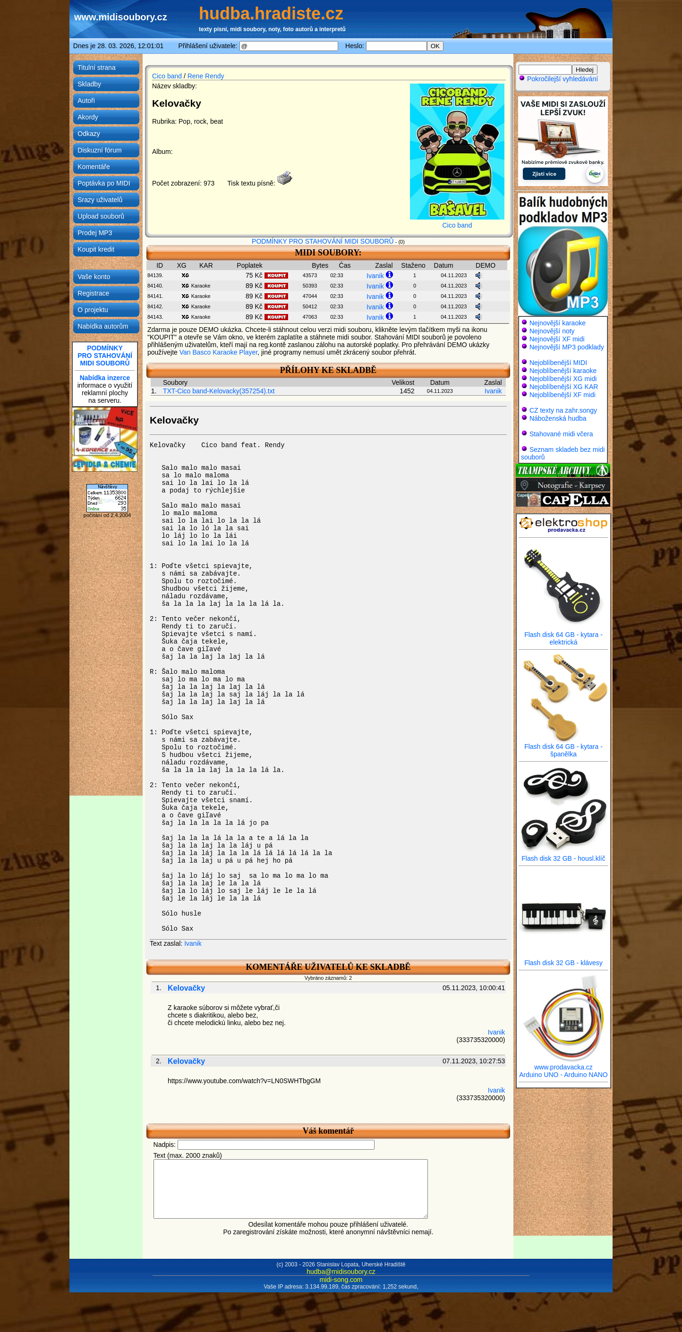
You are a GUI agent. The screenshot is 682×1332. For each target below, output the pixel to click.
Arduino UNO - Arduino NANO (563, 1074)
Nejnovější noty (552, 331)
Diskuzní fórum (99, 150)
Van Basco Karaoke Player (218, 352)
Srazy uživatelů (99, 200)
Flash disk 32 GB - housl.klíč (563, 855)
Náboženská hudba (558, 418)
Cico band (167, 76)
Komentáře (93, 166)
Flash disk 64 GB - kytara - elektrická (563, 635)
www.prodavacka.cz (563, 1064)
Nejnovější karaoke (557, 323)
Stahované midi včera (561, 434)
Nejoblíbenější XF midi (562, 395)
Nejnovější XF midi (557, 339)
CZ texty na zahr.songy (563, 410)
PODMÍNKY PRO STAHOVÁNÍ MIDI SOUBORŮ (323, 241)
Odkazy (88, 133)
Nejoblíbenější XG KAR (563, 386)
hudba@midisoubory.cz (341, 1283)
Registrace (93, 293)
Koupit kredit (95, 249)
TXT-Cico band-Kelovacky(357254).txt (219, 391)
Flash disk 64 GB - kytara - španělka (563, 747)
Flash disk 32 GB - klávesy (563, 960)
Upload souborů (100, 216)
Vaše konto (93, 276)
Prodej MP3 (94, 233)
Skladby (89, 84)
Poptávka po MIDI (103, 183)
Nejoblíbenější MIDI (558, 362)
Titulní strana (96, 67)
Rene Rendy (206, 76)
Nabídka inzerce (105, 378)
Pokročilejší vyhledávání (558, 79)
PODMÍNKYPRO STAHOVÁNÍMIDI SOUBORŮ (104, 355)
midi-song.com (340, 1291)
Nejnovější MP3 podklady (566, 347)
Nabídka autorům (102, 326)
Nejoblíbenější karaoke (563, 370)
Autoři (86, 100)
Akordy (87, 117)
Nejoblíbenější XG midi (563, 378)
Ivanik (375, 276)
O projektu (92, 310)
